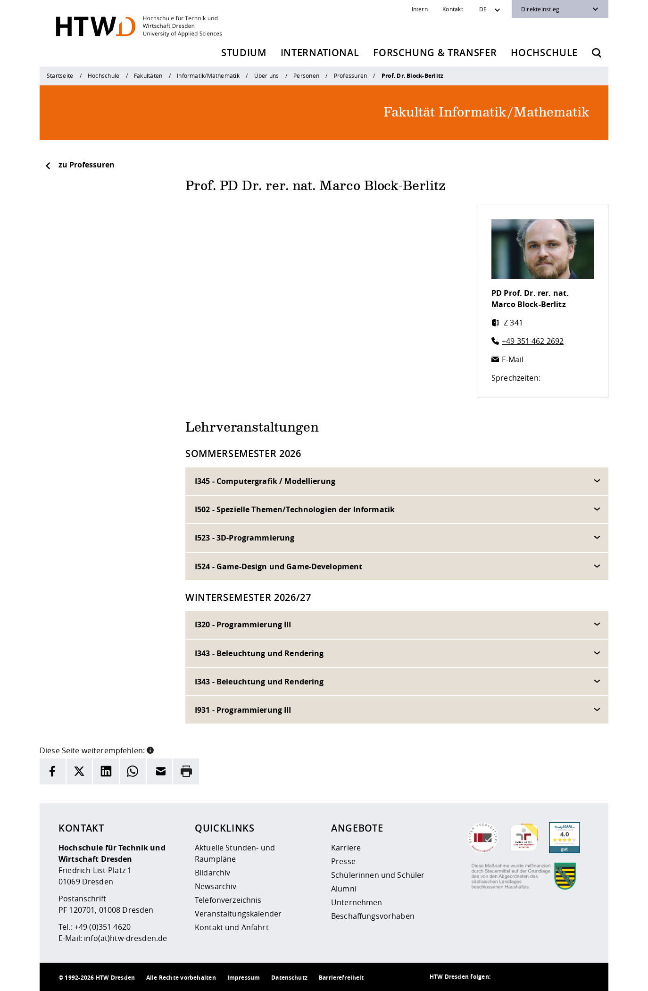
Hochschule (544, 52)
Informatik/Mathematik (208, 75)
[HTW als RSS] (504, 976)
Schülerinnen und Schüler (377, 875)
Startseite (60, 75)
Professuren (350, 75)
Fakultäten (148, 75)
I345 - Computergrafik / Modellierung (265, 481)
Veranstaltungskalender (238, 913)
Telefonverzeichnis (228, 900)
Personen (306, 75)
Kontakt (452, 9)
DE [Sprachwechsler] (483, 9)
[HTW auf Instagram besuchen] (523, 976)
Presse (343, 861)
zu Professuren (79, 164)
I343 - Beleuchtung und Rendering (259, 653)
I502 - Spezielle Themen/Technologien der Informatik (295, 509)
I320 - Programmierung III (243, 624)
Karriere (346, 847)
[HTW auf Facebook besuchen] (561, 976)
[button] (150, 749)
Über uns (266, 75)
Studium (243, 52)
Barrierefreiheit (341, 978)
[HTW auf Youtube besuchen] (580, 976)
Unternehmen (356, 902)
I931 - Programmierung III (243, 710)
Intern (420, 9)
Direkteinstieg (540, 9)
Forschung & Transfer (435, 52)
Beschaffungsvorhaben (373, 916)
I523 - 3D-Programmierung (244, 538)
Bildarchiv (212, 872)
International (320, 52)
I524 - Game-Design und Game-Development (278, 566)
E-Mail (512, 359)
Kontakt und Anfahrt (232, 927)
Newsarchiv (215, 886)
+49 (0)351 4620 (103, 927)
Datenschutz (289, 978)
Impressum (243, 978)
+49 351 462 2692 (533, 341)
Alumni (344, 888)
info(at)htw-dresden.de (125, 938)
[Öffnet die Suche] (596, 53)
